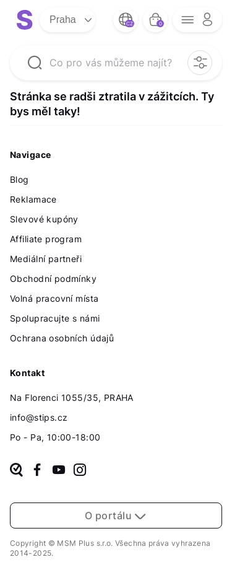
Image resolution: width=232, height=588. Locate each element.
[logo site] (25, 20)
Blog (19, 179)
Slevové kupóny (44, 219)
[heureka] (16, 471)
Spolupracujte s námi (55, 318)
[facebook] (37, 471)
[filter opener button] (199, 62)
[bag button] (155, 19)
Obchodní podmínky (53, 278)
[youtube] (59, 471)
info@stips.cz (38, 417)
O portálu (116, 515)
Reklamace (33, 199)
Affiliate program (46, 239)
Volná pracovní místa (54, 298)
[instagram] (80, 471)
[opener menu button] (197, 19)
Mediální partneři (46, 258)
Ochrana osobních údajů (62, 338)
